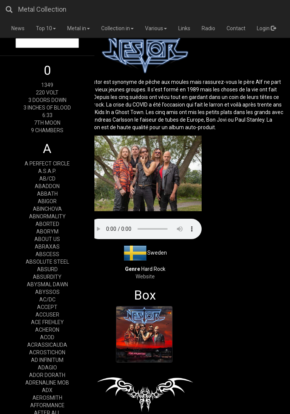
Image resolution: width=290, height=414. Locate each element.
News (18, 28)
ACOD (47, 337)
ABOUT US (47, 239)
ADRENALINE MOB (47, 383)
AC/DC (47, 300)
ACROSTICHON (47, 352)
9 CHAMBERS (47, 130)
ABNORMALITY (47, 216)
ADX (47, 390)
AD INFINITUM (47, 360)
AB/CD (47, 179)
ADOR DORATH (47, 375)
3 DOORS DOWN (47, 100)
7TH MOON (47, 123)
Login (266, 28)
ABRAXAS (47, 247)
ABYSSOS (47, 292)
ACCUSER (47, 315)
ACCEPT (47, 307)
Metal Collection (42, 9)
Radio (208, 28)
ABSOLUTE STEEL (47, 262)
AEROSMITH (47, 398)
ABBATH (47, 194)
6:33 (47, 115)
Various (156, 28)
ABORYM (47, 232)
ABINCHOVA (47, 209)
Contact (236, 28)
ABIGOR (47, 201)
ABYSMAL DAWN (47, 284)
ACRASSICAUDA (47, 345)
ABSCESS (47, 254)
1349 (47, 85)
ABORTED (47, 224)
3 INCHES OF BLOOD (47, 108)
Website (145, 276)
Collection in (117, 28)
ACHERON (47, 330)
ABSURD (47, 269)
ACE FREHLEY (47, 322)
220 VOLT (47, 93)
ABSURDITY (47, 277)
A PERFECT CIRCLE (47, 164)
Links (184, 28)
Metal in (78, 28)
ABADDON (47, 186)
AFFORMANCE (47, 405)
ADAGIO (47, 368)
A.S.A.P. (47, 171)
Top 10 (46, 28)
